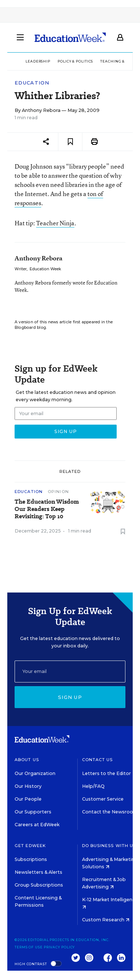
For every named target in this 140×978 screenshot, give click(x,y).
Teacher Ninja (55, 223)
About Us (27, 759)
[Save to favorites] (70, 142)
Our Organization (35, 773)
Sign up (70, 697)
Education (32, 83)
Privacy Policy (59, 947)
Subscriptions (31, 859)
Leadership (38, 61)
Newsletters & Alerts (38, 872)
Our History (28, 786)
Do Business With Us (109, 845)
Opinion (58, 491)
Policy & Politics (75, 61)
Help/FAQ (93, 786)
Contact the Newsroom (110, 812)
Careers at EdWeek (37, 824)
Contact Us (97, 759)
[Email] (70, 671)
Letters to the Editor (106, 773)
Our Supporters (33, 812)
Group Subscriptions (39, 885)
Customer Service (103, 799)
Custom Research (105, 919)
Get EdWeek (30, 845)
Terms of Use (29, 947)
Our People (28, 799)
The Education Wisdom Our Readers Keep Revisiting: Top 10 (47, 509)
